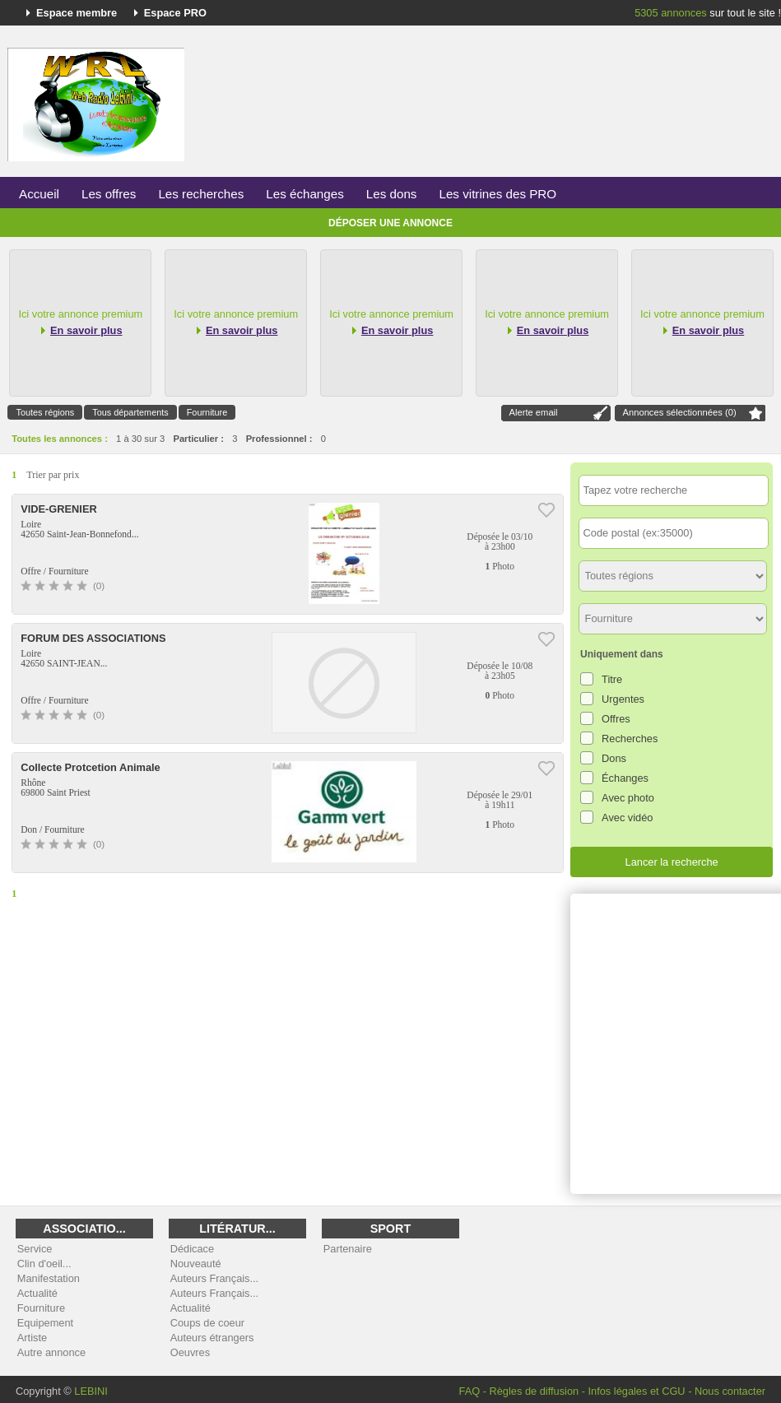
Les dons (391, 194)
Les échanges (305, 194)
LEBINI (91, 1391)
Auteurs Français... (214, 1278)
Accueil (39, 194)
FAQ (470, 1391)
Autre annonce (51, 1352)
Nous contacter (730, 1391)
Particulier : (198, 439)
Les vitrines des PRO (497, 194)
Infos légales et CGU (637, 1391)
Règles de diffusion (534, 1391)
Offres (616, 719)
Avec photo (628, 798)
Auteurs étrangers (212, 1337)
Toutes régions (45, 412)
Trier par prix (52, 475)
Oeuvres (190, 1352)
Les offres (108, 194)
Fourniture (207, 412)
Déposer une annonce (390, 223)
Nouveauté (195, 1263)
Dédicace (192, 1249)
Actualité (37, 1293)
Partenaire (347, 1249)
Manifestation (48, 1278)
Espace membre (76, 13)
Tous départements (130, 412)
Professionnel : (279, 439)
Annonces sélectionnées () (680, 412)
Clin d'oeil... (44, 1263)
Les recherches (201, 194)
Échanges (625, 778)
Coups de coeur (207, 1323)
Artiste (32, 1337)
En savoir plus (86, 330)
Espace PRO (175, 13)
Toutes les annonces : (60, 439)
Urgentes (623, 699)
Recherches (630, 738)
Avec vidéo (627, 817)
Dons (614, 758)
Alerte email (533, 412)
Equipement (45, 1323)
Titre (612, 679)
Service (35, 1249)
